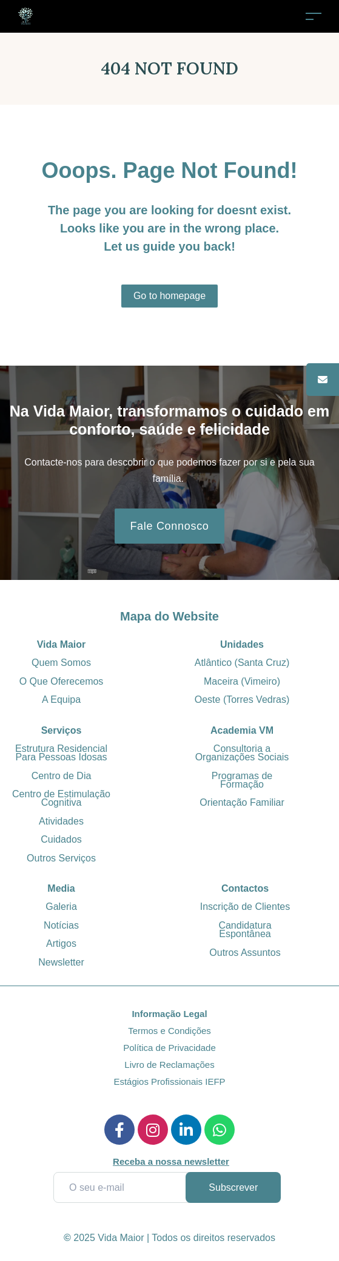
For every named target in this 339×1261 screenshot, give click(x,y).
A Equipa (61, 699)
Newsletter (61, 962)
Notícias (61, 925)
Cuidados (61, 839)
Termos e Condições (169, 1031)
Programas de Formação (242, 780)
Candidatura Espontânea (244, 929)
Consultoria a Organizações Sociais (242, 752)
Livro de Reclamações (169, 1064)
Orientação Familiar (242, 802)
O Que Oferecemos (61, 681)
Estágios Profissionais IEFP (169, 1081)
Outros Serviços (61, 858)
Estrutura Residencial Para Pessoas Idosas (61, 752)
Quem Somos (61, 662)
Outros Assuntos (244, 952)
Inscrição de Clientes (245, 906)
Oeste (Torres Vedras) (242, 699)
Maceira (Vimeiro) (242, 681)
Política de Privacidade (169, 1047)
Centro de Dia (62, 776)
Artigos (61, 943)
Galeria (61, 906)
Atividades (61, 821)
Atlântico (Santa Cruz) (242, 662)
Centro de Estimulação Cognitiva (61, 798)
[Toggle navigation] (313, 16)
